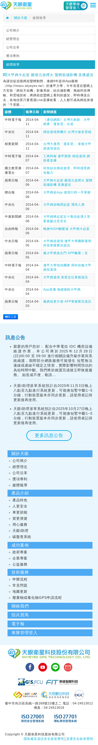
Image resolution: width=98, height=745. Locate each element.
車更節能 (19, 512)
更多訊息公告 (49, 435)
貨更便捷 (19, 518)
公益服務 (19, 564)
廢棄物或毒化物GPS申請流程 (37, 598)
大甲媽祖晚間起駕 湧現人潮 (64, 204)
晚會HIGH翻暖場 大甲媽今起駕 (66, 228)
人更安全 (19, 506)
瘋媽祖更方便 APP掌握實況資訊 (67, 301)
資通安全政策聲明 (79, 738)
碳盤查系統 (21, 537)
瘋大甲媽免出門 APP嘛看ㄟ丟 (65, 253)
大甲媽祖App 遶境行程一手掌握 (67, 192)
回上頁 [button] (10, 316)
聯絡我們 (20, 606)
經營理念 (13, 39)
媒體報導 (13, 64)
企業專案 (19, 558)
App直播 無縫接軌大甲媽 (62, 289)
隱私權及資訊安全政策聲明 (44, 738)
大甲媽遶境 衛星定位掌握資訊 (65, 277)
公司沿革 (13, 47)
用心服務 (19, 525)
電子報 (17, 623)
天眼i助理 (20, 531)
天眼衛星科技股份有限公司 (16, 6)
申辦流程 (19, 579)
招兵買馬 (20, 615)
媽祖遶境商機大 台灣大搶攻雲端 (67, 132)
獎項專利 (13, 56)
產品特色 (19, 500)
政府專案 (19, 552)
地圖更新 (19, 592)
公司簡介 (13, 30)
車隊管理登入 (24, 632)
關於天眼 (20, 18)
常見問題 (19, 585)
